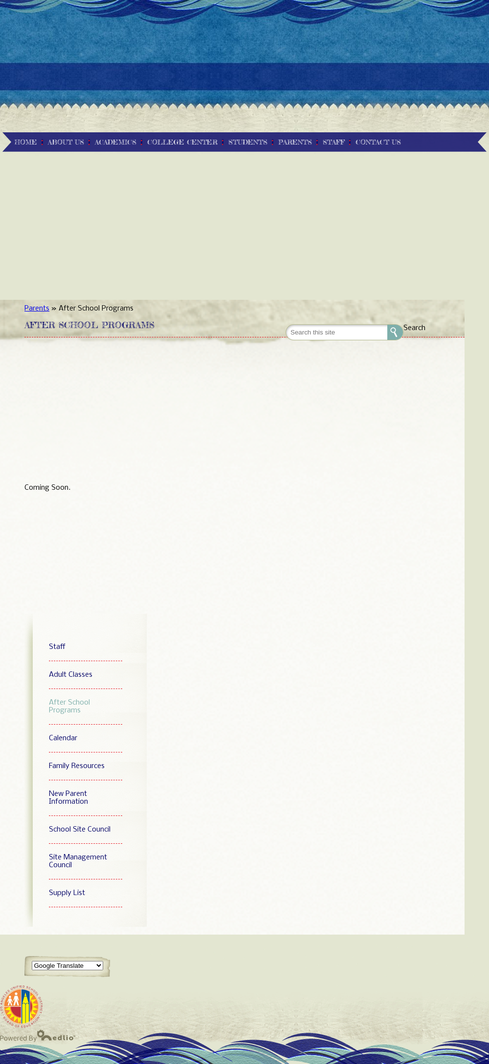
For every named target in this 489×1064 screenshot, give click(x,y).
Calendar (63, 738)
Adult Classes (70, 675)
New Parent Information (68, 798)
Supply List (67, 893)
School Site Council (80, 830)
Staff (57, 647)
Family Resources (77, 766)
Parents (36, 309)
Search (414, 328)
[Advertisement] (244, 68)
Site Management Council (78, 861)
